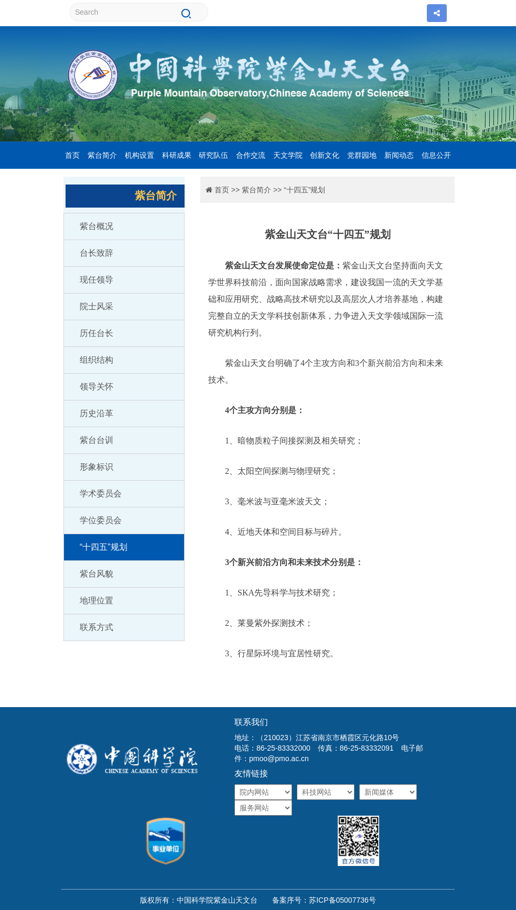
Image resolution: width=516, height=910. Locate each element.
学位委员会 (101, 520)
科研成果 (176, 155)
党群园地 (362, 155)
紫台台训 (96, 440)
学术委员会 (101, 493)
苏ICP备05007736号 (342, 900)
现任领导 (96, 279)
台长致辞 (96, 252)
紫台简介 (102, 155)
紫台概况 (96, 226)
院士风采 (96, 306)
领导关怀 (96, 386)
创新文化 (324, 155)
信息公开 (436, 155)
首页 (72, 155)
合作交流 (250, 155)
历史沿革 (96, 413)
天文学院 (288, 155)
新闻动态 (399, 155)
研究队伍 (213, 155)
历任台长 (96, 333)
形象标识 (96, 466)
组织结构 (96, 359)
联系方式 (96, 627)
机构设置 (139, 155)
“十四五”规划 (103, 547)
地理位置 (96, 600)
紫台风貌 (96, 573)
